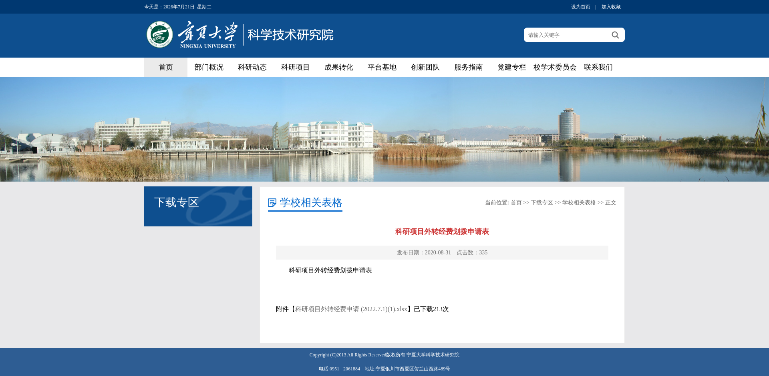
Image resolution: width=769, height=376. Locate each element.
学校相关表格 (579, 203)
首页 (166, 67)
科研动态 (252, 67)
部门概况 (209, 67)
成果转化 (338, 67)
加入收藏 (611, 7)
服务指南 (468, 67)
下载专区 (542, 203)
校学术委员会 (555, 67)
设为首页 (580, 7)
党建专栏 (511, 67)
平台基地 (382, 67)
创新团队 (425, 67)
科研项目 (295, 67)
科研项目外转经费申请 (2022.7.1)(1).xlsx (351, 309)
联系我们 (598, 67)
